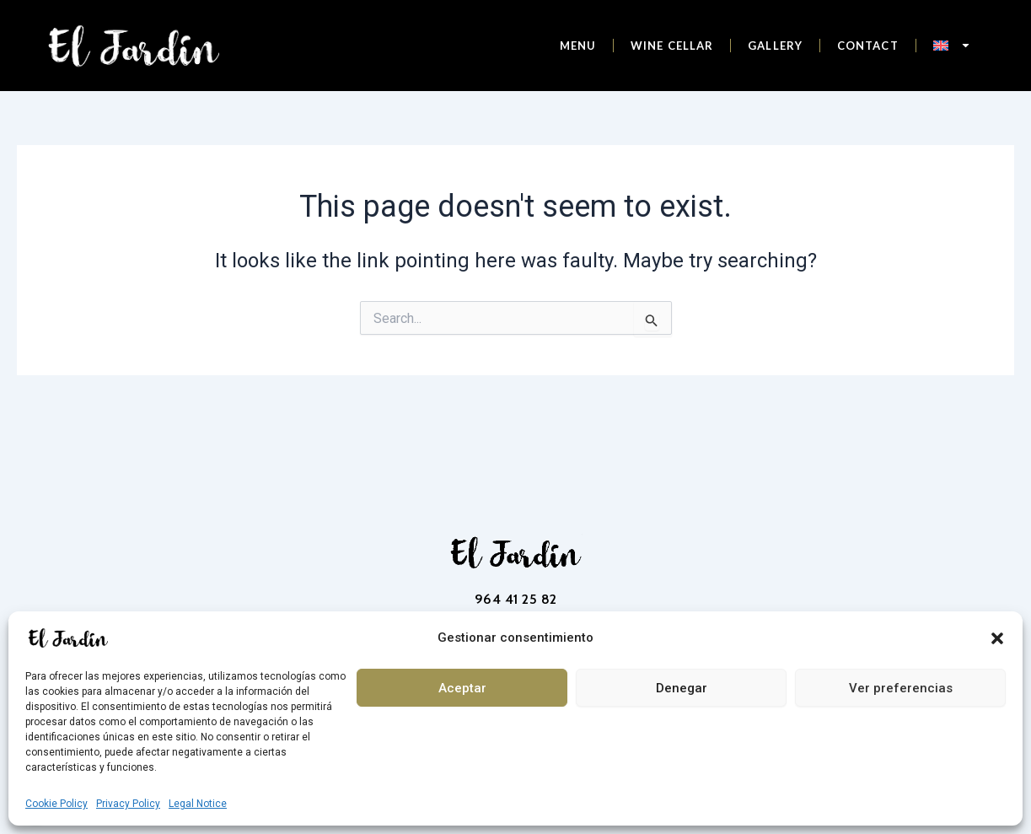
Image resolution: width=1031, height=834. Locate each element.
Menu (578, 45)
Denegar (681, 688)
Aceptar (462, 688)
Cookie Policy (56, 804)
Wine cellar (672, 45)
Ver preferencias (901, 688)
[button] (997, 638)
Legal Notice (198, 804)
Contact (868, 45)
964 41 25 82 (516, 599)
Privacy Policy (128, 804)
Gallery (775, 45)
